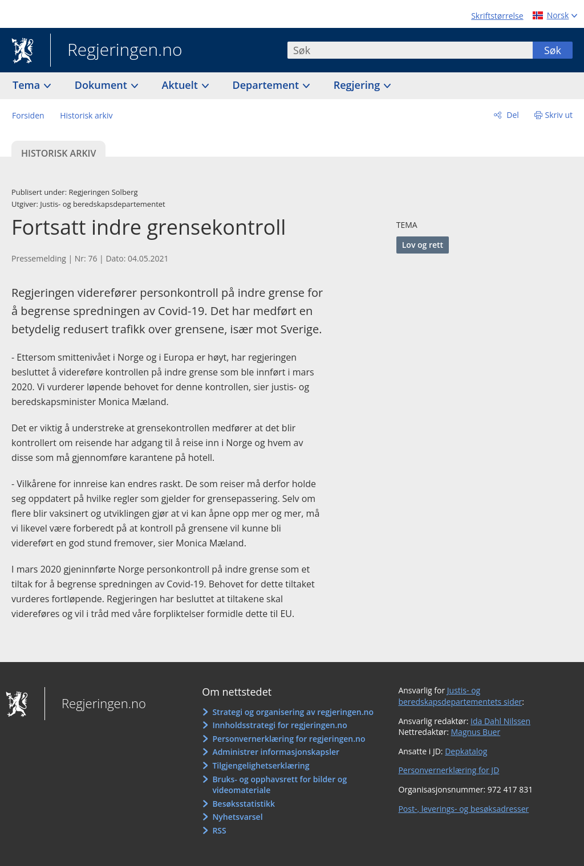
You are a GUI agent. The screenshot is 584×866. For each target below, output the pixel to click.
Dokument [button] (102, 85)
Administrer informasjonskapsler (275, 751)
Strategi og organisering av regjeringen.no (293, 711)
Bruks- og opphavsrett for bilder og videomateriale (279, 785)
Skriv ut (559, 114)
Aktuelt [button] (181, 85)
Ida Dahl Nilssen (500, 721)
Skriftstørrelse (497, 15)
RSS (219, 830)
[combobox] (410, 50)
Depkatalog (466, 751)
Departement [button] (267, 85)
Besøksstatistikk (243, 803)
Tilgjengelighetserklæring (260, 765)
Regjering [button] (358, 85)
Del (512, 114)
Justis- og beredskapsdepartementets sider (460, 696)
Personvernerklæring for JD (448, 770)
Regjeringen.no (116, 51)
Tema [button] (28, 85)
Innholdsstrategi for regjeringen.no (279, 725)
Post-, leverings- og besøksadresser (463, 808)
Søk (552, 50)
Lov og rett (422, 244)
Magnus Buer (476, 731)
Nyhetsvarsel (237, 816)
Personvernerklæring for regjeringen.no (288, 738)
